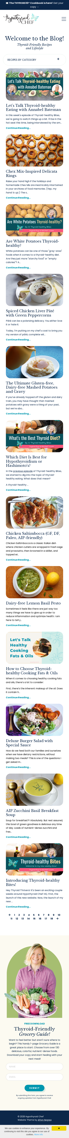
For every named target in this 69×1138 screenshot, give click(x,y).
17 (46, 918)
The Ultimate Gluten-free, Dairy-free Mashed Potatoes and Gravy (32, 387)
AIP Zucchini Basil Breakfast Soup (32, 813)
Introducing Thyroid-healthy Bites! (33, 882)
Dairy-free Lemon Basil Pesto (33, 603)
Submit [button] (34, 1088)
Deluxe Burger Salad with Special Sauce (29, 743)
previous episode (23, 471)
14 (28, 918)
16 (40, 918)
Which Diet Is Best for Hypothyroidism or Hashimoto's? (26, 461)
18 (51, 918)
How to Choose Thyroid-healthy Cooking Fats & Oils (32, 671)
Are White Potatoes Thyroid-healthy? (32, 243)
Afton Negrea (44, 1119)
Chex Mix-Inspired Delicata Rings (31, 173)
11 (11, 918)
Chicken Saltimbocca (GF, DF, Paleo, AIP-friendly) (33, 535)
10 (59, 915)
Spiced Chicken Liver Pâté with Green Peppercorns (30, 313)
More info (38, 1134)
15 (34, 918)
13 (22, 918)
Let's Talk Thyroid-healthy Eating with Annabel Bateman (33, 108)
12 (17, 918)
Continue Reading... (18, 128)
